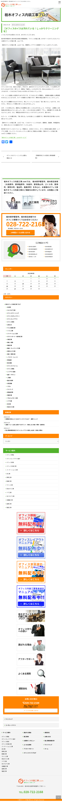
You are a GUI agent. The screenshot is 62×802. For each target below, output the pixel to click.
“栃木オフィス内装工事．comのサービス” (14, 137)
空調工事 (9, 395)
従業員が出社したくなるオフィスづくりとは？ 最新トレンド (21, 419)
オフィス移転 (10, 369)
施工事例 (26, 736)
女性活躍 (9, 383)
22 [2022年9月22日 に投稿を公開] (31, 286)
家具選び (9, 360)
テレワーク (10, 389)
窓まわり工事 (10, 407)
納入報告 (9, 363)
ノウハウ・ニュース (12, 357)
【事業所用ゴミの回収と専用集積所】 (45, 156)
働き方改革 (10, 380)
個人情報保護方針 (50, 741)
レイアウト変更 (11, 372)
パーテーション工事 (12, 333)
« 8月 (4, 294)
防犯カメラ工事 (11, 351)
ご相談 (9, 377)
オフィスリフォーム (12, 366)
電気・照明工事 (11, 354)
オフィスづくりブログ (30, 753)
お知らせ (9, 325)
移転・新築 (10, 342)
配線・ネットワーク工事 (13, 348)
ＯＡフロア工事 (11, 310)
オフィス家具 (10, 322)
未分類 (9, 307)
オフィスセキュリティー (13, 316)
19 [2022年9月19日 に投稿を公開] (7, 286)
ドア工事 (9, 401)
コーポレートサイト (11, 725)
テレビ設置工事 (11, 328)
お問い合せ (48, 736)
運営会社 (47, 732)
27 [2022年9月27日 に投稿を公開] (15, 289)
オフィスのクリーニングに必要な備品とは (17, 156)
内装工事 (9, 339)
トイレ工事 (10, 331)
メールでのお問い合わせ (31, 710)
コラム (9, 386)
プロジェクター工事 (12, 398)
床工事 (9, 404)
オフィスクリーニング (18, 25)
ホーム (46, 749)
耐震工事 (9, 345)
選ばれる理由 (27, 732)
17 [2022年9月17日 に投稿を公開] (47, 283)
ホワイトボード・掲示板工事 (14, 336)
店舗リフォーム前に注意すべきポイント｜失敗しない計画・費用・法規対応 (25, 425)
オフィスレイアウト (12, 319)
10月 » (9, 294)
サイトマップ (9, 719)
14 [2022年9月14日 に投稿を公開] (23, 283)
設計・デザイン (11, 375)
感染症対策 (10, 392)
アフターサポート (29, 749)
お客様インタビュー (29, 741)
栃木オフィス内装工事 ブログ (13, 304)
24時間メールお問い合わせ (20, 232)
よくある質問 (27, 745)
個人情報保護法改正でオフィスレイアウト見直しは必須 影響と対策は (23, 430)
